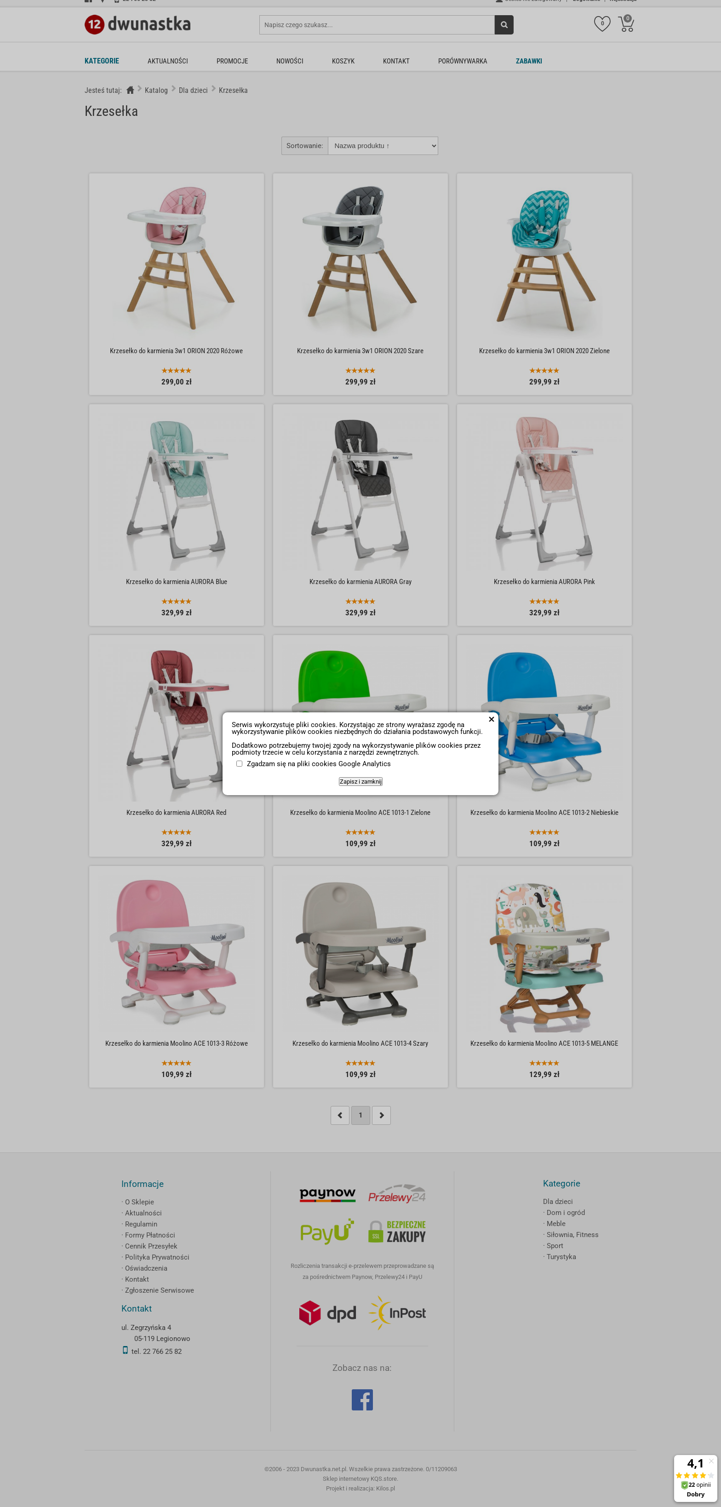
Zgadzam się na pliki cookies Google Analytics (319, 764)
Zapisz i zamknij (361, 781)
